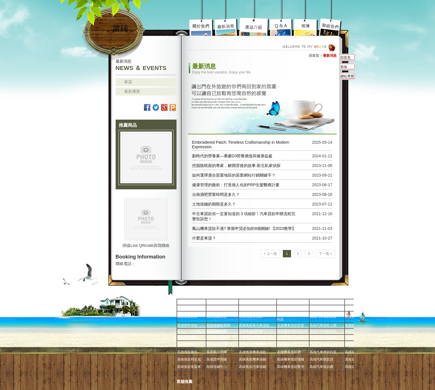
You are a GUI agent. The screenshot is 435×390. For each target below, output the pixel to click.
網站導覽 (347, 76)
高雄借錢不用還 (330, 27)
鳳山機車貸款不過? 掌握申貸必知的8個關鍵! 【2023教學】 (244, 228)
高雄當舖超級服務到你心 (281, 27)
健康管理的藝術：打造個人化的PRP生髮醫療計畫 (236, 185)
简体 (343, 67)
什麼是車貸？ (204, 238)
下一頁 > (325, 254)
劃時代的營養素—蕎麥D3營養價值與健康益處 (232, 156)
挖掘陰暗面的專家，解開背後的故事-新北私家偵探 (236, 165)
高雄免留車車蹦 (305, 27)
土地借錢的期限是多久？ (214, 204)
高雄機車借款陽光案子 (226, 27)
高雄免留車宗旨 (201, 27)
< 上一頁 (270, 254)
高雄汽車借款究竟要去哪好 (254, 27)
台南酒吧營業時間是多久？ (216, 194)
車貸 (128, 82)
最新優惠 (132, 91)
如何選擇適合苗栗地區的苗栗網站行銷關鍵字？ (233, 175)
